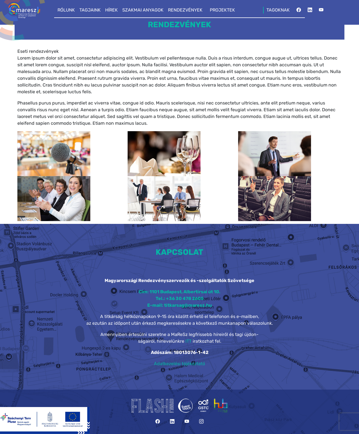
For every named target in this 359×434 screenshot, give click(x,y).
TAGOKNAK (278, 10)
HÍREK (111, 10)
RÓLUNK (66, 10)
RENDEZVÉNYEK (185, 10)
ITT (188, 341)
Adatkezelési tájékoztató (179, 363)
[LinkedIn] (310, 11)
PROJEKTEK (222, 10)
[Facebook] (298, 11)
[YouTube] (321, 11)
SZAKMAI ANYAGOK (143, 10)
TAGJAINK (90, 10)
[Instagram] (201, 421)
